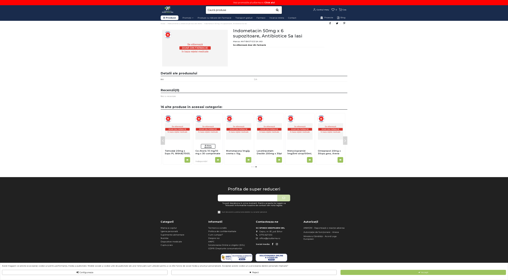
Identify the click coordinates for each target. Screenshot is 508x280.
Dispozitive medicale (171, 241)
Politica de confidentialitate (222, 231)
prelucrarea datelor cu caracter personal (251, 212)
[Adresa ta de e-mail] (247, 198)
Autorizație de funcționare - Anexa (321, 232)
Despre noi (214, 238)
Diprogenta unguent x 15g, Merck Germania (177, 153)
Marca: (236, 41)
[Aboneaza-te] (283, 198)
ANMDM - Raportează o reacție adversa (324, 228)
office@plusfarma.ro (269, 238)
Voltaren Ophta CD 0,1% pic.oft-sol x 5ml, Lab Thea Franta (299, 153)
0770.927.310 (265, 235)
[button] (188, 17)
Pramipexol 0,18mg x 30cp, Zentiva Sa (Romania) (238, 153)
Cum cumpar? (215, 235)
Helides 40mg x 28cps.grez (266, 152)
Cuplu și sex (167, 245)
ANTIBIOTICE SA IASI (252, 41)
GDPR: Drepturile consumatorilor (225, 248)
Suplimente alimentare (172, 235)
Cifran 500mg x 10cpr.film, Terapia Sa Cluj (207, 153)
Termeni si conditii (217, 228)
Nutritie (164, 238)
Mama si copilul (169, 228)
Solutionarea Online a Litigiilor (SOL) (226, 245)
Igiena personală (169, 231)
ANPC (211, 241)
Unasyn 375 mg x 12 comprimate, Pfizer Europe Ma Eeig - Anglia (329, 155)
